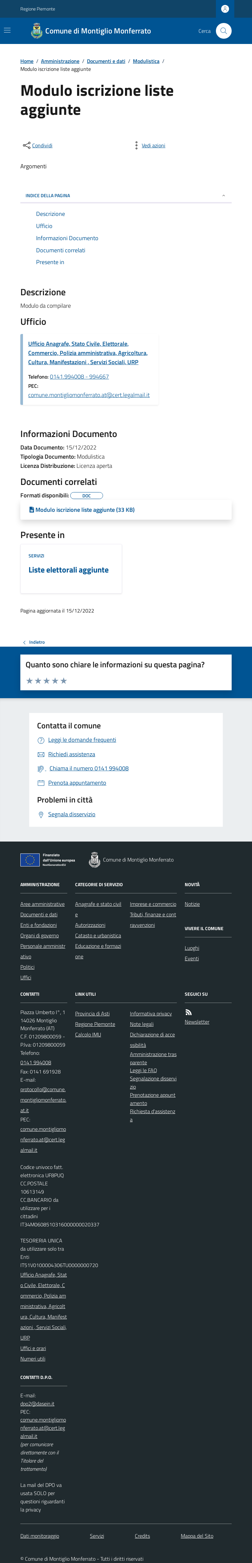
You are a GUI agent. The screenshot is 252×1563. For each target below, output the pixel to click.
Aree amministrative (42, 904)
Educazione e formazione (98, 951)
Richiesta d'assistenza (152, 1115)
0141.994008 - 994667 (79, 376)
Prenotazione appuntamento (153, 1099)
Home (26, 61)
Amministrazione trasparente (153, 1058)
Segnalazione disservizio (153, 1082)
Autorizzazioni (90, 925)
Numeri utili (32, 1359)
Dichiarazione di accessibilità (152, 1040)
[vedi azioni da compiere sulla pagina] (148, 145)
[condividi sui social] (37, 145)
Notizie (192, 904)
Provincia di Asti (92, 1013)
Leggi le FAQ (143, 1070)
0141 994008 (35, 1062)
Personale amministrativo (42, 951)
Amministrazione (60, 61)
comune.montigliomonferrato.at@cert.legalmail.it (89, 394)
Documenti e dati (106, 61)
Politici (27, 967)
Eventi (192, 958)
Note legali (142, 1024)
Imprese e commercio (153, 904)
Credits (142, 1536)
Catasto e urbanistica (98, 935)
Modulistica (146, 61)
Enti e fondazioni (38, 925)
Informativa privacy (151, 1013)
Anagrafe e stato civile (98, 909)
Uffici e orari (33, 1348)
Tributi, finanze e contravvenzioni (153, 919)
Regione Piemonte (37, 8)
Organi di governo (39, 935)
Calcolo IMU (88, 1034)
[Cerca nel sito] (221, 31)
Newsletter (197, 1022)
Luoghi (192, 948)
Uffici (25, 977)
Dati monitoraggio (39, 1536)
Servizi (36, 555)
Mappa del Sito (197, 1536)
